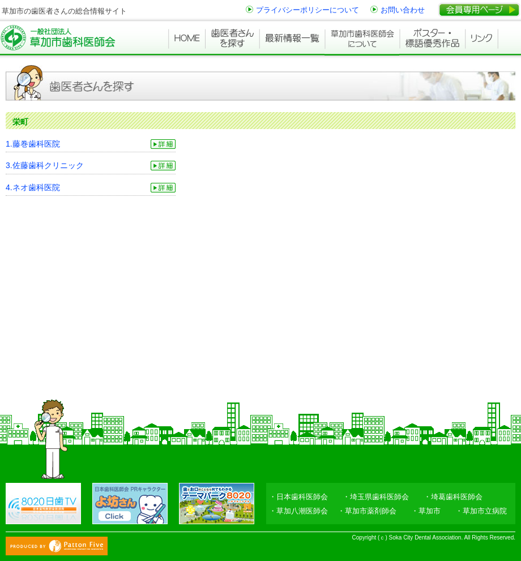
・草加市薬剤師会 (367, 511)
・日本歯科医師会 (298, 497)
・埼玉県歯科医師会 (376, 497)
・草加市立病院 (481, 511)
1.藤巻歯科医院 (33, 143)
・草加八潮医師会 (298, 511)
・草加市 (426, 511)
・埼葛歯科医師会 (453, 497)
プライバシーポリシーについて (307, 10)
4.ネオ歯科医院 (33, 187)
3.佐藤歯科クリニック (45, 165)
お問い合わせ (403, 10)
